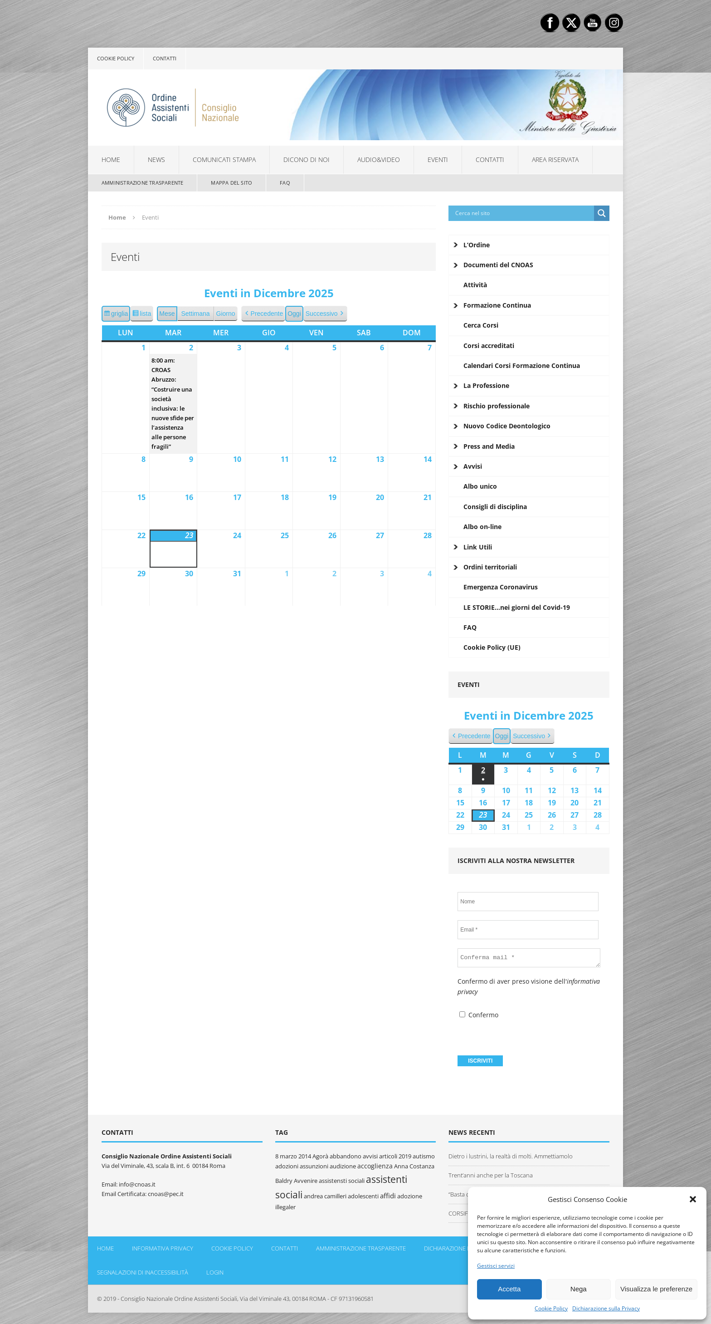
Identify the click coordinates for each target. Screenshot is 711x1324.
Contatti (164, 58)
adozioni (286, 1166)
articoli (388, 1156)
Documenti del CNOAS (498, 264)
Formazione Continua (497, 305)
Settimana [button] (195, 313)
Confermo (478, 1014)
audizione (343, 1166)
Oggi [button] (294, 313)
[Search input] (523, 213)
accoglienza (375, 1166)
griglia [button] (116, 315)
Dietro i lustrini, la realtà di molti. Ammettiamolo (510, 1156)
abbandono (345, 1156)
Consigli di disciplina (495, 506)
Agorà (320, 1156)
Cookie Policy (551, 1308)
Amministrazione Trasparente (142, 182)
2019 (405, 1156)
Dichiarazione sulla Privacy (606, 1308)
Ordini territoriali (490, 567)
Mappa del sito (231, 182)
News (156, 159)
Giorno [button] (225, 313)
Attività (475, 284)
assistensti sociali (342, 1181)
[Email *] (528, 929)
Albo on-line (482, 526)
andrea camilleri (325, 1196)
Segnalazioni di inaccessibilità (142, 1272)
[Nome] (528, 901)
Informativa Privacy (162, 1248)
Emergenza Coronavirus (500, 587)
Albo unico (480, 486)
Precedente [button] (263, 313)
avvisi (370, 1156)
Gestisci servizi (496, 1266)
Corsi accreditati (488, 345)
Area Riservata (555, 159)
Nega (578, 1289)
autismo (424, 1156)
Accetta (509, 1289)
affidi (388, 1195)
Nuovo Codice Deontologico (506, 426)
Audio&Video (378, 159)
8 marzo (286, 1156)
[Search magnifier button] (601, 213)
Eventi (438, 159)
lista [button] (142, 315)
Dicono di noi (306, 159)
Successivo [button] (325, 313)
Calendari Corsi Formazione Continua (521, 365)
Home (111, 159)
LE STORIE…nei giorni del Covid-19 (516, 607)
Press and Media (489, 446)
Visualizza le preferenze (656, 1289)
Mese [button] (167, 313)
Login (215, 1272)
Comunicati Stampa (224, 159)
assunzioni (314, 1166)
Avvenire (305, 1181)
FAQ (285, 182)
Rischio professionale (496, 406)
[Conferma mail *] (529, 957)
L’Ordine (476, 244)
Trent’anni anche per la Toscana (490, 1175)
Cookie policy (115, 58)
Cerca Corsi (480, 325)
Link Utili (477, 547)
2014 (304, 1156)
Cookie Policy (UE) (492, 647)
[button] (692, 1199)
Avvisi (472, 466)
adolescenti (363, 1196)
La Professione (486, 385)
